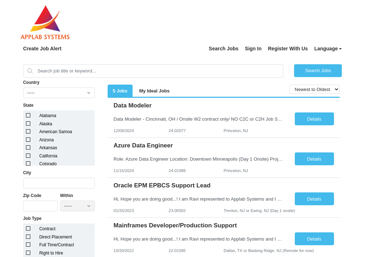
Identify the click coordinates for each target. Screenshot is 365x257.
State (28, 105)
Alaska (45, 123)
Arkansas (48, 147)
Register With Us (288, 48)
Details (314, 119)
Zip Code (32, 195)
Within (66, 195)
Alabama (47, 115)
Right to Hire (51, 253)
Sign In (253, 48)
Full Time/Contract (56, 244)
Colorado (48, 163)
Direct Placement (55, 237)
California (48, 155)
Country (31, 82)
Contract (47, 228)
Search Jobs (223, 48)
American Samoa (55, 131)
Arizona (46, 139)
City (27, 172)
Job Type (32, 218)
